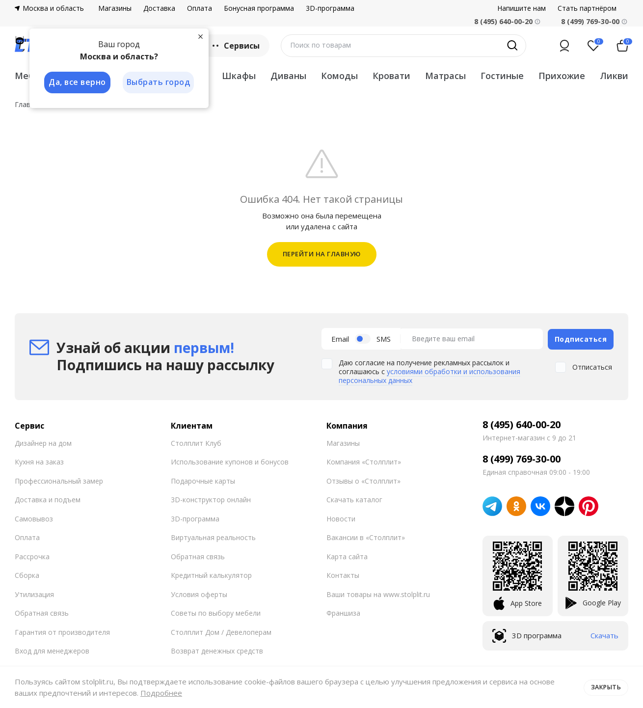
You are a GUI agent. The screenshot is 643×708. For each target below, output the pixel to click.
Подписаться (581, 338)
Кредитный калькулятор (211, 574)
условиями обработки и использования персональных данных (429, 375)
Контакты (342, 574)
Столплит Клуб (196, 441)
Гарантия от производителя (62, 630)
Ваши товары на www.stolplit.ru (378, 593)
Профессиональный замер (59, 479)
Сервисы (235, 46)
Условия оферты (199, 593)
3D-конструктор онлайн (211, 498)
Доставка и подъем (47, 498)
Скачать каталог (354, 498)
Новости (340, 517)
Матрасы (445, 76)
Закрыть (605, 686)
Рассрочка (32, 555)
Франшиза (343, 612)
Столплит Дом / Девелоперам (221, 630)
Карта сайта (347, 555)
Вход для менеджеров (52, 649)
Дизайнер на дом (43, 441)
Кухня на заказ (39, 460)
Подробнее (161, 693)
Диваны (288, 76)
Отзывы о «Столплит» (363, 479)
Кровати (391, 76)
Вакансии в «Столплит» (365, 536)
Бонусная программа (259, 8)
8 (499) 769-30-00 (590, 21)
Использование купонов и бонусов (230, 460)
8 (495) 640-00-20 (521, 423)
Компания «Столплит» (363, 460)
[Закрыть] (201, 36)
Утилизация (34, 593)
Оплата (199, 8)
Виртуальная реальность (213, 536)
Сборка (27, 574)
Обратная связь (42, 612)
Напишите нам (521, 8)
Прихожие (561, 76)
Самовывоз (34, 517)
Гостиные (502, 76)
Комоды (339, 76)
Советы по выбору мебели (216, 612)
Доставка (159, 8)
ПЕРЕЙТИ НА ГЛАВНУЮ (322, 253)
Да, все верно (77, 82)
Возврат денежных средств (217, 649)
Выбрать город (159, 82)
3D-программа (330, 8)
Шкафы (239, 76)
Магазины (115, 8)
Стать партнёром (587, 8)
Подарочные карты (203, 479)
